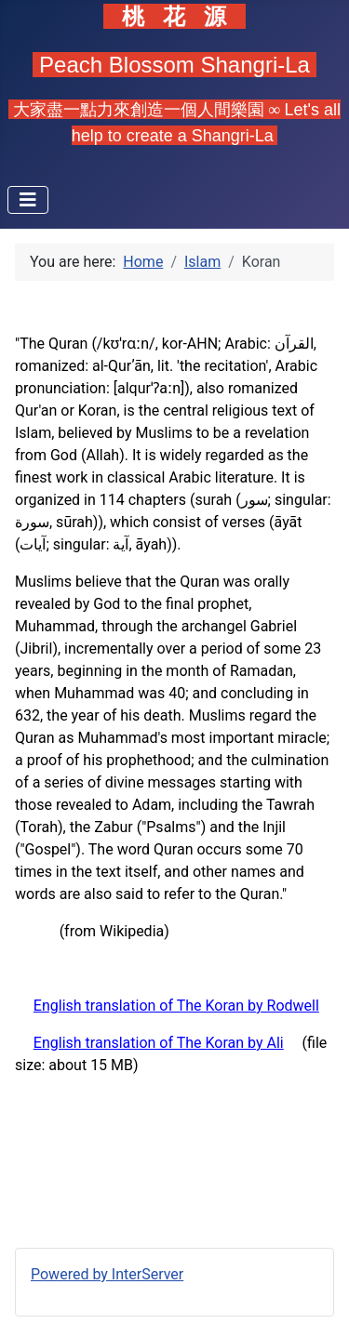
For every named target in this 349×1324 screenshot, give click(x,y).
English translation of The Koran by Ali (159, 1043)
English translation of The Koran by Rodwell (176, 1005)
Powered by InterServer (107, 1274)
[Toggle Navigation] (27, 200)
